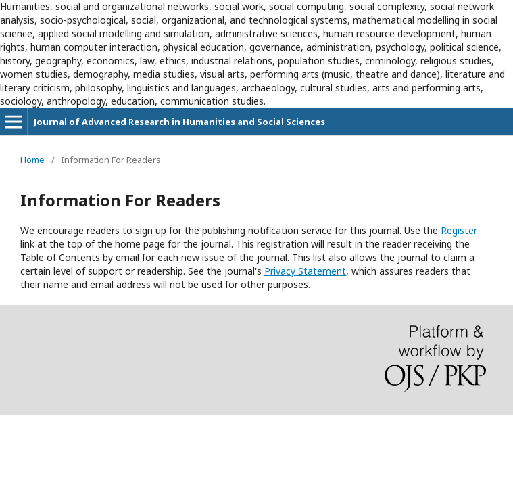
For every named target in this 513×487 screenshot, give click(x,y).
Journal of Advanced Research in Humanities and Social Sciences (179, 122)
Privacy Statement (305, 270)
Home (32, 160)
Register (459, 230)
